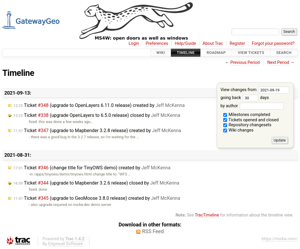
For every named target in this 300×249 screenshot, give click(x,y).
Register (237, 43)
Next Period (278, 62)
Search (284, 52)
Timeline (186, 52)
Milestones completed (246, 114)
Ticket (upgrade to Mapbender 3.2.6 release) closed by (96, 183)
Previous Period (245, 62)
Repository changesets (247, 124)
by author (251, 105)
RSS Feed (153, 231)
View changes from (254, 89)
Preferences (157, 43)
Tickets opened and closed (251, 119)
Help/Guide (185, 43)
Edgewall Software (65, 243)
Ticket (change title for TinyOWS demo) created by (92, 167)
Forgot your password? (273, 43)
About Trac (213, 43)
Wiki (160, 52)
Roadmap (216, 52)
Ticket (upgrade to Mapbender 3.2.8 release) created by (97, 130)
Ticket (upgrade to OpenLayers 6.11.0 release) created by (99, 105)
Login (134, 43)
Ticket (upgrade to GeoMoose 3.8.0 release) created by (96, 198)
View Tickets (251, 52)
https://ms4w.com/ (280, 238)
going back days (244, 97)
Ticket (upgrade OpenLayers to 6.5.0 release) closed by (96, 115)
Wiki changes (238, 130)
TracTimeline (207, 215)
